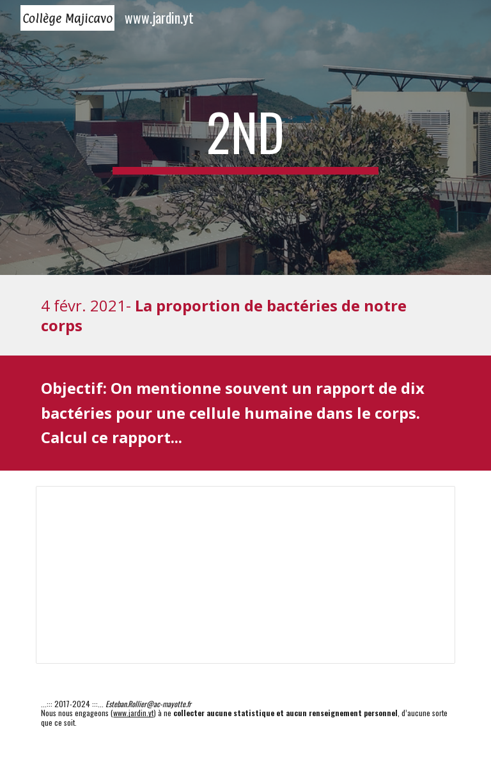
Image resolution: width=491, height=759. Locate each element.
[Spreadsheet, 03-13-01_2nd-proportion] (245, 575)
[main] (245, 137)
